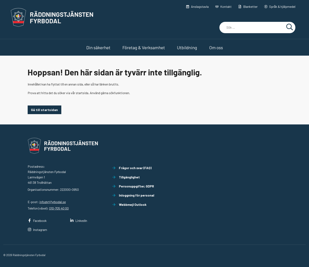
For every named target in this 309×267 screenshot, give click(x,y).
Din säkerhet (98, 47)
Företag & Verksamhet (143, 47)
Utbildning (187, 47)
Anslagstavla (197, 6)
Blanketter (248, 6)
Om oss (216, 47)
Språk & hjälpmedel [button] (279, 6)
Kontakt (223, 6)
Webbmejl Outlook (129, 204)
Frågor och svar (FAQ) (132, 168)
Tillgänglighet (126, 177)
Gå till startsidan (44, 110)
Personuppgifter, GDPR (133, 186)
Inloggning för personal (133, 195)
